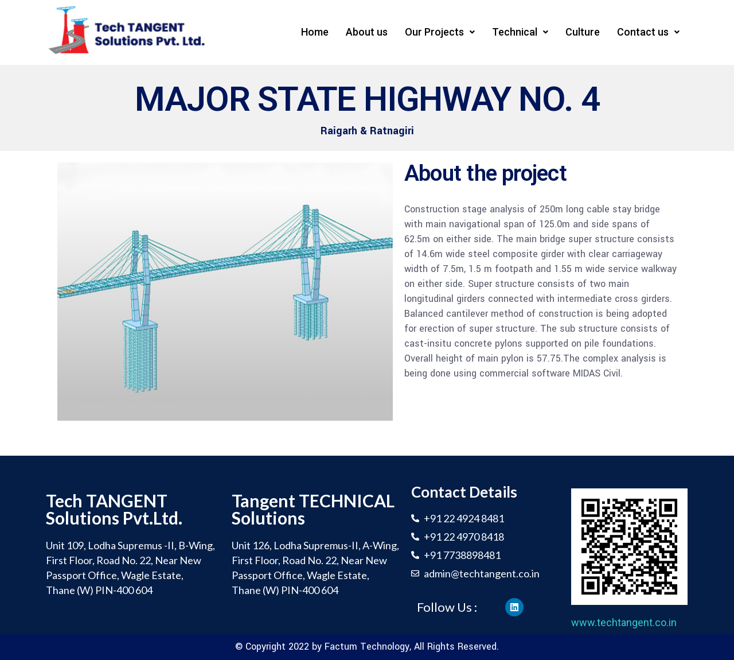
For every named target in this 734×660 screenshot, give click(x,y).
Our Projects (440, 32)
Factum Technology (367, 646)
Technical (520, 32)
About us (367, 32)
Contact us (648, 32)
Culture (582, 32)
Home (315, 32)
